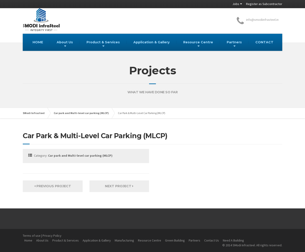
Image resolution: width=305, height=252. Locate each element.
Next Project (119, 186)
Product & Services (103, 42)
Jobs (235, 4)
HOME (38, 42)
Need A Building (233, 240)
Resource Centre (198, 42)
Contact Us (211, 240)
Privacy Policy (52, 236)
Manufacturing (124, 240)
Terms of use (32, 236)
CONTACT (264, 42)
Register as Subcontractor (264, 4)
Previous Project (52, 186)
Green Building (175, 240)
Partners (234, 42)
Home (28, 240)
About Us (65, 42)
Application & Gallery (151, 42)
